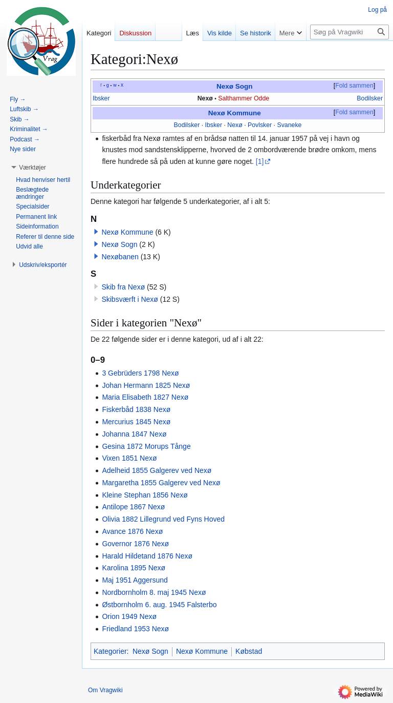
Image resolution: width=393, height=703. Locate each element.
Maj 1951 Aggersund (134, 580)
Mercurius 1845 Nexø (136, 422)
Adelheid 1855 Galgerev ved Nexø (156, 470)
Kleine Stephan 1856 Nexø (144, 495)
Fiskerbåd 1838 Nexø (136, 409)
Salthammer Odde (243, 98)
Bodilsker (370, 98)
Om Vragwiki (105, 690)
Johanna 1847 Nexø (134, 434)
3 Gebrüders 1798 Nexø (140, 373)
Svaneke (289, 125)
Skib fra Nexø (123, 287)
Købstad (248, 651)
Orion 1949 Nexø (129, 616)
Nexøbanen (119, 257)
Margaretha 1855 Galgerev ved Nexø (161, 483)
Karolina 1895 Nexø (133, 568)
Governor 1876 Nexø (135, 544)
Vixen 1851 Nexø (129, 458)
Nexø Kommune (234, 113)
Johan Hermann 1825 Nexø (146, 385)
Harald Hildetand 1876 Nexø (147, 556)
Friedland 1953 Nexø (135, 629)
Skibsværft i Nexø (129, 299)
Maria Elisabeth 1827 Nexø (145, 397)
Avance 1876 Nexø (132, 531)
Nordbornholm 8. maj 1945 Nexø (154, 592)
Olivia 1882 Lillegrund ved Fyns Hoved (163, 519)
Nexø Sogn (234, 86)
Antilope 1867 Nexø (133, 507)
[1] (260, 161)
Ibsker (101, 98)
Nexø (205, 98)
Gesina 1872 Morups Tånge (146, 446)
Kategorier (110, 651)
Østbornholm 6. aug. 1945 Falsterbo (159, 605)
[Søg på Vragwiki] (349, 32)
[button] (96, 231)
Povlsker (260, 125)
